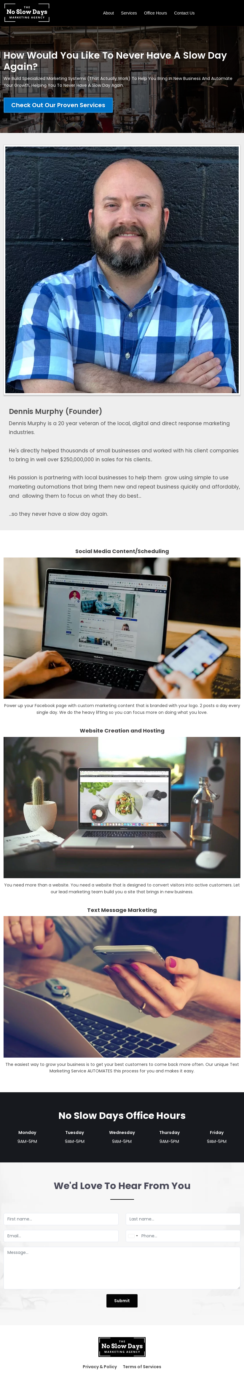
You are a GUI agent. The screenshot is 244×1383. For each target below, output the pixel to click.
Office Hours (155, 13)
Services (129, 13)
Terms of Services (142, 1367)
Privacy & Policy (100, 1367)
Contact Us (184, 13)
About (108, 13)
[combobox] (133, 1236)
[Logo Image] (27, 13)
